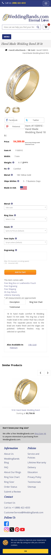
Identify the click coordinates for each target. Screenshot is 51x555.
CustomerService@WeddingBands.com (23, 512)
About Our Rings (12, 472)
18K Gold (31, 50)
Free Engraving (10, 286)
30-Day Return (10, 292)
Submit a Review (12, 491)
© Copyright (9, 539)
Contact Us (9, 502)
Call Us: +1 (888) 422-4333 (17, 507)
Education (33, 472)
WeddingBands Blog (11, 460)
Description (15, 302)
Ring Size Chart (36, 302)
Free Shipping (10, 289)
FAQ (6, 467)
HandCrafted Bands (17, 50)
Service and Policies (33, 455)
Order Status (10, 486)
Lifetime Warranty (12, 295)
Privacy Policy (34, 477)
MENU (7, 36)
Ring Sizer (9, 481)
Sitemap (32, 486)
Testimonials (34, 481)
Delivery (32, 467)
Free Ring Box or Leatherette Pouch (20, 283)
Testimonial (14, 307)
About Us (9, 453)
